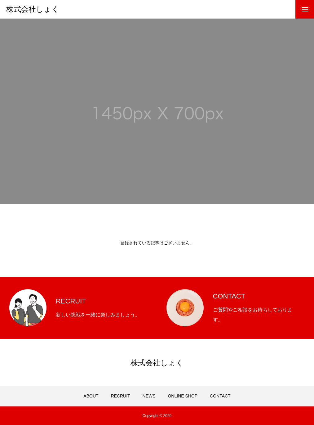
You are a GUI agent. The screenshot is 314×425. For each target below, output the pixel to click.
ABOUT (90, 395)
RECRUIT (120, 395)
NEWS (149, 395)
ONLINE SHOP (182, 395)
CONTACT (220, 395)
